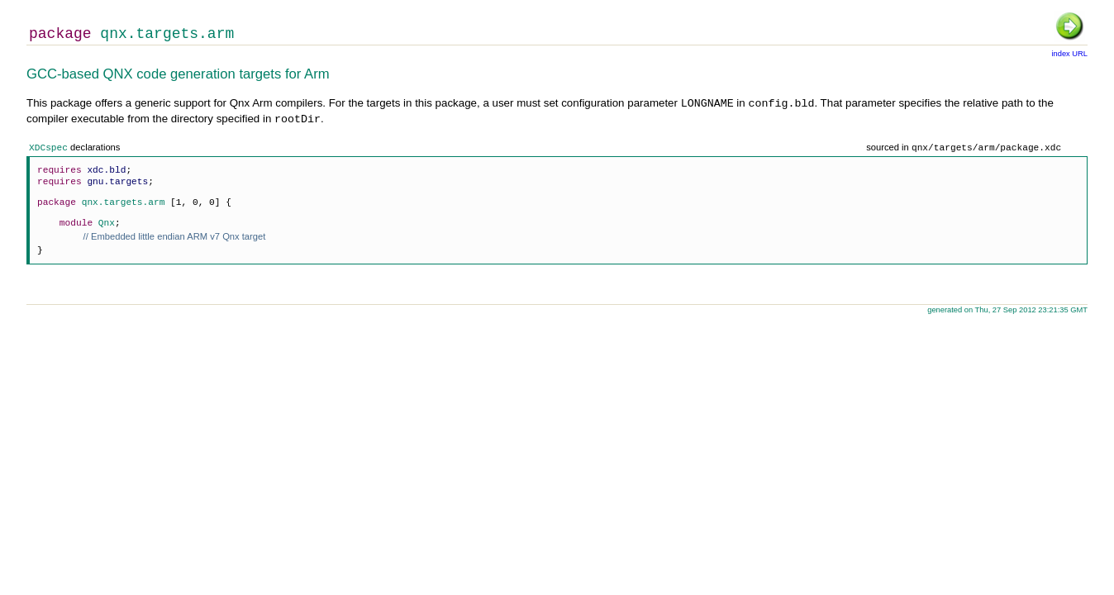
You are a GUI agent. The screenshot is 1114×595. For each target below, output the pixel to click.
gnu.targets (117, 181)
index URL (1069, 54)
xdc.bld (106, 170)
